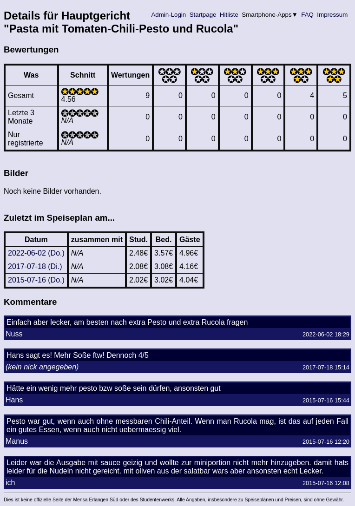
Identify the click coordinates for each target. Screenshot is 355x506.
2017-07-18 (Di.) (35, 266)
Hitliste (229, 14)
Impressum (332, 14)
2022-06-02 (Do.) (36, 253)
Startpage (203, 14)
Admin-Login (169, 14)
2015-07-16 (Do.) (36, 280)
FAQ (308, 14)
